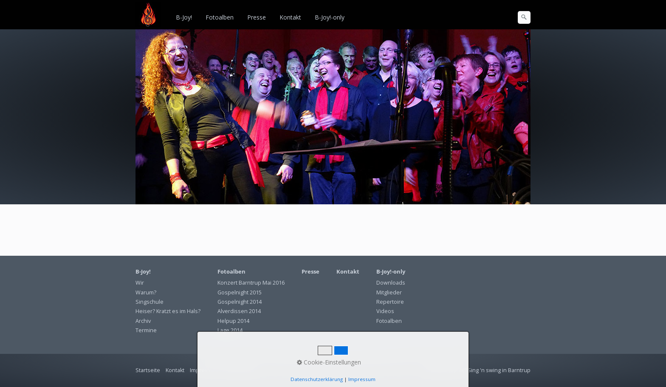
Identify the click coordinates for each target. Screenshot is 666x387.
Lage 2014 (230, 330)
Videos (385, 311)
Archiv (143, 321)
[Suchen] (524, 17)
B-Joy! (184, 17)
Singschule (149, 301)
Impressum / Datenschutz (223, 370)
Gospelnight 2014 (239, 301)
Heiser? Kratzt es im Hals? (167, 311)
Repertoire (390, 301)
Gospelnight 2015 (239, 292)
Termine (146, 330)
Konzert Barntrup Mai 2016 (251, 282)
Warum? (145, 292)
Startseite (147, 370)
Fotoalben (220, 17)
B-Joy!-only (329, 17)
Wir (139, 282)
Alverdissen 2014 (239, 311)
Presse (256, 17)
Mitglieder (389, 292)
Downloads (390, 282)
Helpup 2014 (233, 321)
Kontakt (290, 17)
